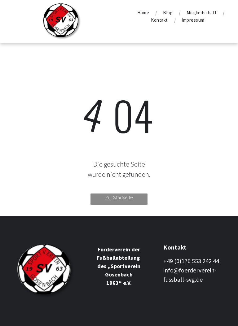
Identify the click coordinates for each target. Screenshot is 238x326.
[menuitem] (144, 12)
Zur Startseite (119, 197)
